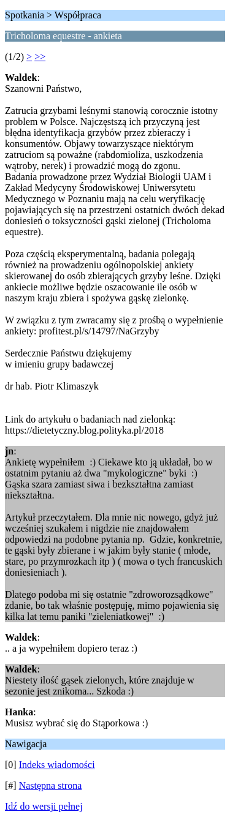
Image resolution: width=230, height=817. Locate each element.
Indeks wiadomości (57, 764)
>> (39, 56)
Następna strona (50, 785)
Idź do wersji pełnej (44, 806)
